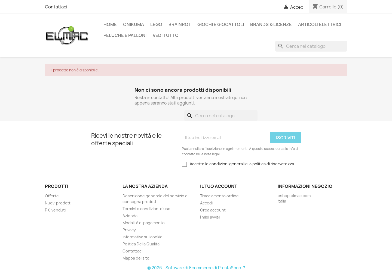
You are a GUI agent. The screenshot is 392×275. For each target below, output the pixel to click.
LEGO (156, 24)
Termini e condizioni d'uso (146, 208)
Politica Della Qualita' (141, 243)
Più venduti (55, 210)
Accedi (206, 203)
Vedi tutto (166, 35)
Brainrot (180, 24)
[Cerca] (311, 46)
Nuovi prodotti (58, 203)
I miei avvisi (210, 217)
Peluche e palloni (124, 35)
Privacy (129, 229)
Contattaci (56, 7)
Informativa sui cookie (142, 236)
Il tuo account (218, 186)
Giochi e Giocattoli (220, 24)
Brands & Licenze (271, 24)
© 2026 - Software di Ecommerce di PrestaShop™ (196, 268)
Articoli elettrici (319, 24)
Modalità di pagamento (143, 222)
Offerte (52, 195)
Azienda (129, 215)
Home (110, 24)
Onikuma (133, 24)
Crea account (213, 210)
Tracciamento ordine (219, 195)
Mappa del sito (135, 258)
